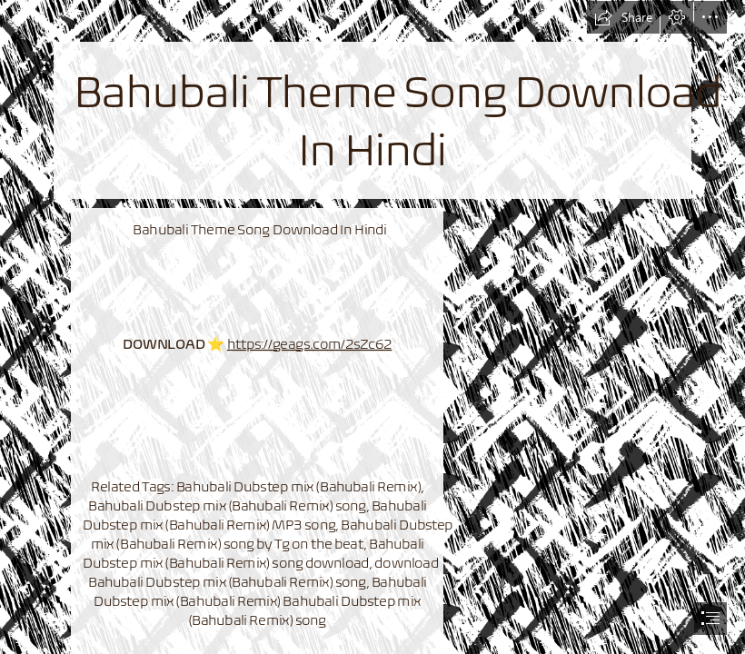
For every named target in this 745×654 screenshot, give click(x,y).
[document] (372, 327)
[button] (623, 17)
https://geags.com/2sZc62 (309, 343)
